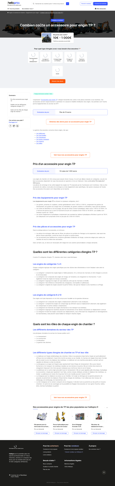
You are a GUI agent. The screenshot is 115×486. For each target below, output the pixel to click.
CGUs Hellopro (68, 466)
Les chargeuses (41, 137)
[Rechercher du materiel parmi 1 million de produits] (67, 3)
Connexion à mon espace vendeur (73, 449)
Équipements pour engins (32, 12)
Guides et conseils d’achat (50, 466)
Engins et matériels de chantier (17, 12)
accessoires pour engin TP (49, 100)
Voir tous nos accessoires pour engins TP (70, 155)
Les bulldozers (40, 133)
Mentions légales (69, 463)
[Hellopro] (8, 12)
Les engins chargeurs (42, 139)
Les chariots (40, 141)
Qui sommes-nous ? (27, 8)
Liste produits (47, 452)
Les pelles (39, 143)
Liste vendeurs (47, 454)
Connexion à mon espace (50, 449)
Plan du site (46, 469)
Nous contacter (47, 463)
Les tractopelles (41, 135)
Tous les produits (14, 8)
